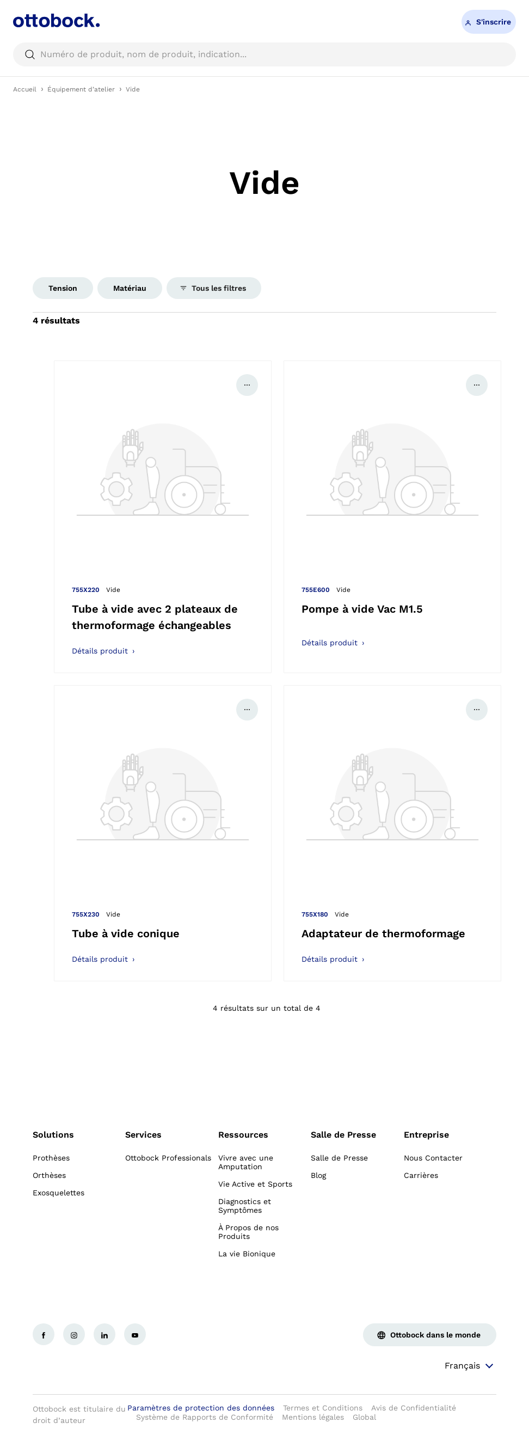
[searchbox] (264, 54)
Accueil (24, 89)
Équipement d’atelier (81, 89)
